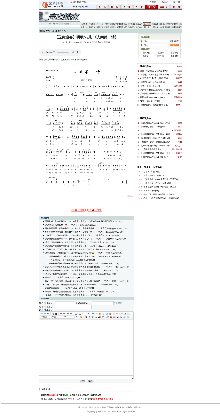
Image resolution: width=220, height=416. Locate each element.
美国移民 (178, 27)
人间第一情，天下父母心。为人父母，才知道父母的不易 (69, 249)
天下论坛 (100, 24)
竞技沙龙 (107, 24)
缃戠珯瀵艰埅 (127, 407)
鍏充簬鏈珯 (82, 407)
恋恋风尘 (107, 27)
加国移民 (131, 27)
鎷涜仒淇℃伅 (116, 407)
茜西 (61, 24)
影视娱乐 (155, 27)
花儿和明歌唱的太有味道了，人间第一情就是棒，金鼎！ (69, 274)
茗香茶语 (92, 24)
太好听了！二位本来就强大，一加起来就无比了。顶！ (68, 235)
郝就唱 (66, 24)
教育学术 (162, 24)
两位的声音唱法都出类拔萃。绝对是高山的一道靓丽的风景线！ (72, 270)
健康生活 (178, 24)
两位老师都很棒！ (53, 288)
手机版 (85, 7)
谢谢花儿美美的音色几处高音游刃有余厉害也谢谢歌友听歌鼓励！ (73, 267)
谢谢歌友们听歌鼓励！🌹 (56, 225)
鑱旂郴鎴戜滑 (105, 407)
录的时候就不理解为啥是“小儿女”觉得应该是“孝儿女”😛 (69, 253)
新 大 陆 (147, 27)
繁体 (80, 7)
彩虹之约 (115, 24)
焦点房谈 (162, 27)
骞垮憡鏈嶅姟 (94, 407)
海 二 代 (155, 24)
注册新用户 (118, 303)
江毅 (56, 24)
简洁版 (145, 56)
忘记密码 (174, 53)
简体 (75, 7)
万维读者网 (44, 31)
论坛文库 (160, 53)
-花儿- (70, 42)
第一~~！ (49, 277)
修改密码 (160, 56)
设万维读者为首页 (80, 2)
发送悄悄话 (106, 42)
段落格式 (44, 317)
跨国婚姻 (100, 27)
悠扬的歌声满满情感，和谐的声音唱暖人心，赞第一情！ (69, 232)
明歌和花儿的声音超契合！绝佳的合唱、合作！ (65, 221)
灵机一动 (115, 27)
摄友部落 (123, 24)
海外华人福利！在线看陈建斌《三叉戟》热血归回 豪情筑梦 (77, 399)
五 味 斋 (84, 24)
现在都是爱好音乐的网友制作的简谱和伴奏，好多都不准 (73, 263)
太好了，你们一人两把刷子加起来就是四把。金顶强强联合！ (71, 285)
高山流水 (147, 24)
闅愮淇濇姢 (138, 407)
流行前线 (139, 27)
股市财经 (123, 27)
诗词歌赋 (131, 24)
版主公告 (174, 56)
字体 (54, 317)
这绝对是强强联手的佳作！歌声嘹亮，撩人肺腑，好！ (68, 239)
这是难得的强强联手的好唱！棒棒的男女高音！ (65, 246)
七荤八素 (139, 24)
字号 (65, 317)
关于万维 (176, 2)
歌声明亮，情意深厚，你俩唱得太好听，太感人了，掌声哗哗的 (72, 281)
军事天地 (92, 27)
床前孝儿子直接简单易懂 (64, 260)
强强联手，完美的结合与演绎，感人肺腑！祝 (64, 295)
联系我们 (164, 2)
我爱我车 (170, 27)
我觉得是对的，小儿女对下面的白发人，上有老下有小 (72, 256)
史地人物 (84, 27)
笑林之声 (170, 24)
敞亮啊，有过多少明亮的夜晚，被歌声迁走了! (65, 292)
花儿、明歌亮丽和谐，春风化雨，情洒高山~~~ (65, 242)
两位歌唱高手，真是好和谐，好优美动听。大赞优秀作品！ (70, 228)
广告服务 (153, 2)
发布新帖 (146, 53)
